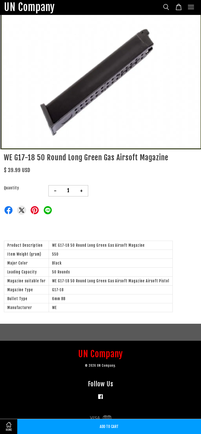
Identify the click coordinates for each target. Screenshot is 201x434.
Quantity (11, 188)
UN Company (29, 7)
